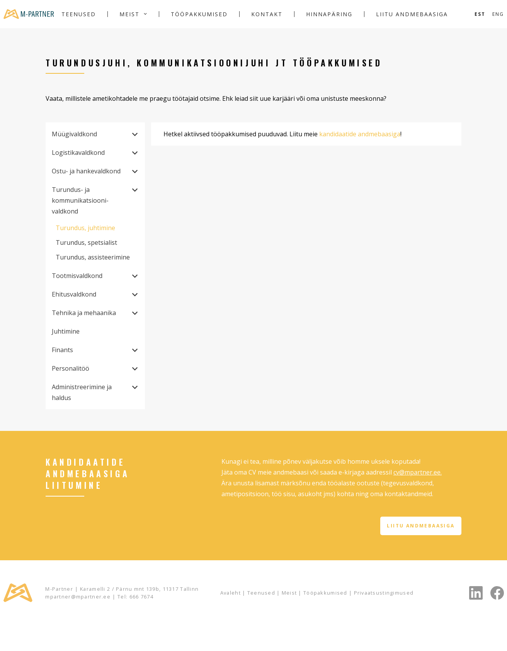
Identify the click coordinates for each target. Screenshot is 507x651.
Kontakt (266, 14)
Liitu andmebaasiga (412, 14)
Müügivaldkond (74, 134)
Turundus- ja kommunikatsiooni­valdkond (80, 200)
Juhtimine (66, 331)
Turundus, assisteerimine (93, 257)
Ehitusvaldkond (74, 294)
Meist (129, 14)
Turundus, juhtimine (85, 228)
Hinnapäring (329, 14)
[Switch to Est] (480, 14)
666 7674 (141, 596)
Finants (62, 350)
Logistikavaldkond (78, 152)
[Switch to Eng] (498, 14)
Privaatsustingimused (384, 592)
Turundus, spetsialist (86, 242)
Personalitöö (70, 368)
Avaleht (230, 592)
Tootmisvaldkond (77, 275)
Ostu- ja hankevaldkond (86, 171)
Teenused (78, 14)
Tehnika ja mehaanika (84, 313)
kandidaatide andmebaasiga (359, 134)
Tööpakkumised (199, 14)
